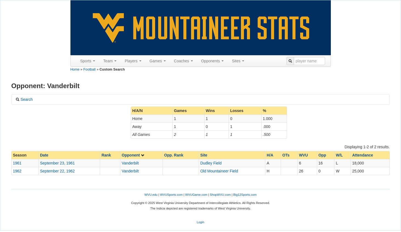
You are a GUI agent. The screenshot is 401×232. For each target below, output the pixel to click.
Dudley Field (211, 163)
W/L (339, 155)
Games (158, 61)
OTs (285, 155)
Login (200, 222)
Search (24, 99)
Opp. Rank (173, 155)
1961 (17, 163)
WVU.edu (151, 194)
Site (203, 155)
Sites (238, 61)
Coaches (183, 61)
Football (89, 69)
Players (133, 61)
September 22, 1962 (57, 171)
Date (44, 155)
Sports (87, 61)
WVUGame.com (196, 194)
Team (109, 61)
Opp (322, 155)
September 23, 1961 (57, 163)
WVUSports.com (171, 194)
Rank (106, 155)
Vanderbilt (130, 163)
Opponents (212, 61)
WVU (303, 155)
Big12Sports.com (245, 194)
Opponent (133, 155)
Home (75, 69)
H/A (270, 155)
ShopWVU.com (220, 194)
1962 (17, 171)
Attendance (362, 155)
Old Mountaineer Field (219, 171)
